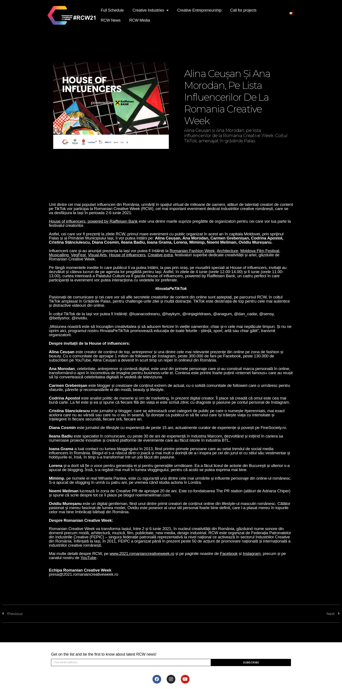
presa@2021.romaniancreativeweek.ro (83, 574)
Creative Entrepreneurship (199, 10)
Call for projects (243, 10)
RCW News (111, 20)
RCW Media (139, 20)
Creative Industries (151, 10)
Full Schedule (112, 10)
